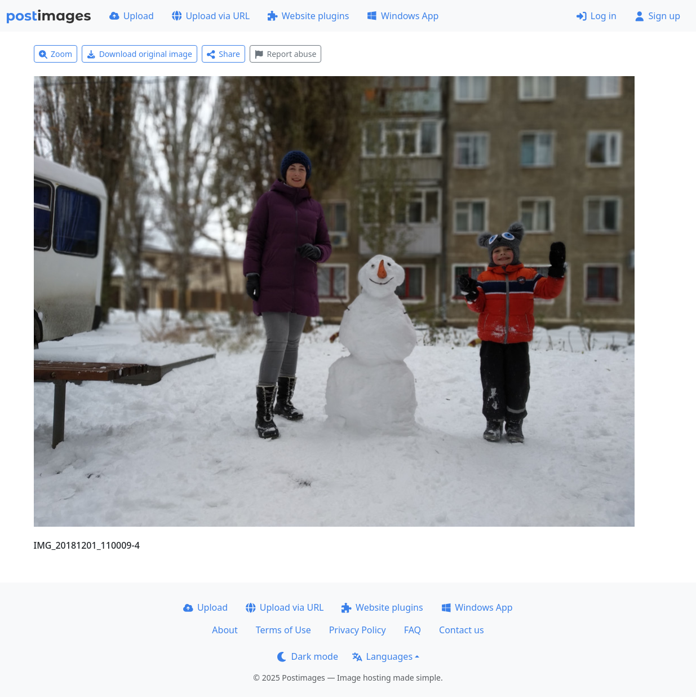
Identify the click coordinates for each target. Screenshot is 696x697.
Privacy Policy (357, 630)
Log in (597, 16)
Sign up (657, 16)
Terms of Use (283, 630)
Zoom (56, 53)
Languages (382, 656)
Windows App (402, 16)
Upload (131, 16)
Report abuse (285, 53)
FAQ (412, 630)
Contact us (461, 630)
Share (223, 53)
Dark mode (307, 656)
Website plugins (308, 16)
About (224, 630)
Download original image (139, 53)
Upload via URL (211, 16)
